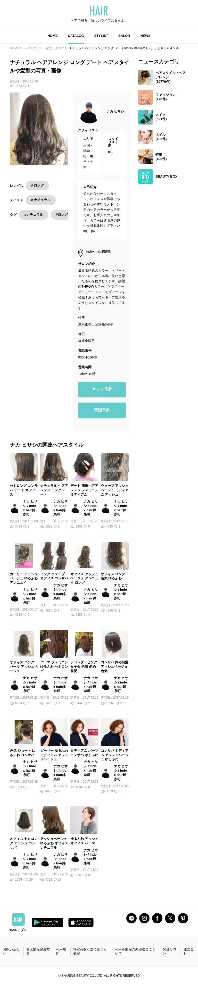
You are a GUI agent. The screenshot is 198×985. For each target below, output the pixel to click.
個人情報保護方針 (38, 951)
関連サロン (169, 951)
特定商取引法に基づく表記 (90, 951)
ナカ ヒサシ (115, 111)
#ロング (62, 214)
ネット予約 (102, 389)
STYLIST (101, 36)
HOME (52, 36)
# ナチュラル (41, 200)
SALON (124, 36)
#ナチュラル (33, 214)
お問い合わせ (11, 951)
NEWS (146, 36)
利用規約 (61, 951)
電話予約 (102, 410)
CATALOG (76, 36)
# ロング (37, 185)
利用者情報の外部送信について (135, 951)
